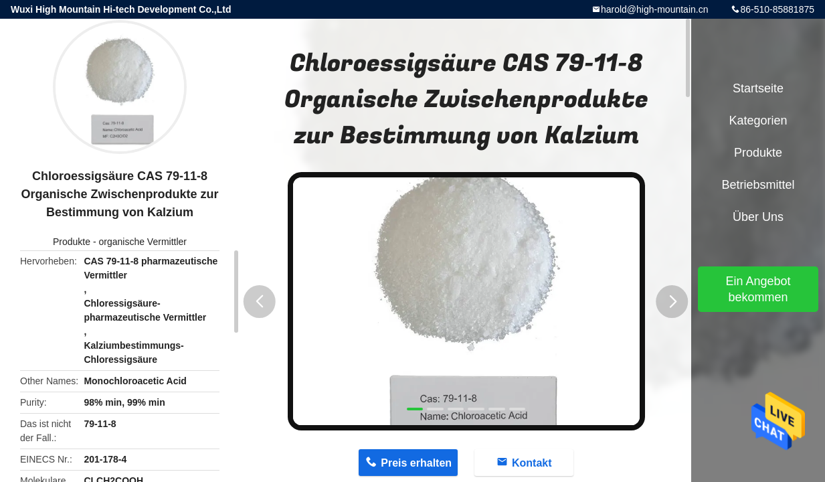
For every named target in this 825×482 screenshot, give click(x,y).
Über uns (758, 217)
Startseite (758, 88)
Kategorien (758, 120)
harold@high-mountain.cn (655, 9)
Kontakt (532, 463)
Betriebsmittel (757, 184)
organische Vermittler (142, 241)
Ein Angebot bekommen (757, 289)
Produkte (71, 241)
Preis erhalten (416, 463)
